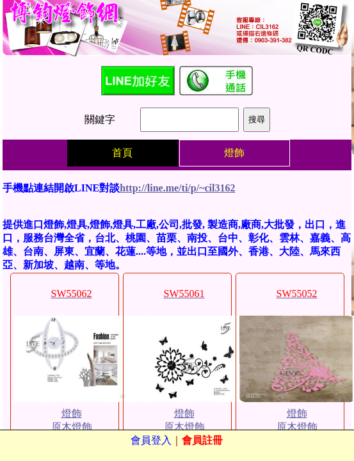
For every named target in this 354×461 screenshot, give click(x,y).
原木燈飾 (71, 426)
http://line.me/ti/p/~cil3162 (177, 187)
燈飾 (71, 413)
